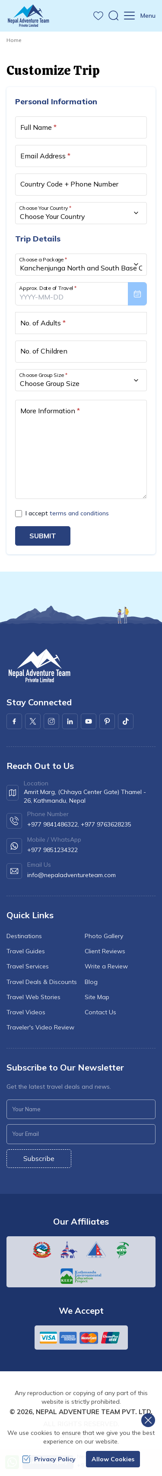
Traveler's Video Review (40, 1027)
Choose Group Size (43, 375)
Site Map (97, 997)
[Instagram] (51, 721)
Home (13, 40)
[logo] (38, 665)
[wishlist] (98, 16)
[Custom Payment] (81, 1337)
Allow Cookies (113, 1459)
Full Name (38, 127)
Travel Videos (25, 1012)
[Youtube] (88, 721)
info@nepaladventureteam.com (71, 875)
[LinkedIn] (70, 721)
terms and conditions (79, 513)
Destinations (24, 936)
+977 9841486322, (53, 824)
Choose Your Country (45, 207)
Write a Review (106, 966)
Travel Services (27, 966)
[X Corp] (33, 721)
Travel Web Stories (33, 997)
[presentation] (81, 293)
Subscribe (38, 1158)
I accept (67, 513)
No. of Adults (43, 322)
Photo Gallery (104, 936)
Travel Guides (25, 951)
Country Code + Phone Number (69, 184)
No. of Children (43, 351)
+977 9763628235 (106, 824)
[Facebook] (14, 721)
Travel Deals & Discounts (41, 982)
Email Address (45, 155)
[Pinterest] (107, 721)
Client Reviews (105, 951)
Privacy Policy (49, 1459)
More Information (50, 410)
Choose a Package (43, 259)
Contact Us (100, 1012)
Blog (91, 982)
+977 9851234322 (52, 850)
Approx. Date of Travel (48, 287)
